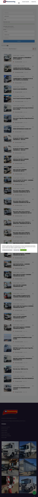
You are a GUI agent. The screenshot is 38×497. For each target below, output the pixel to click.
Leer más (23, 247)
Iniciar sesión (25, 1)
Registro (33, 1)
